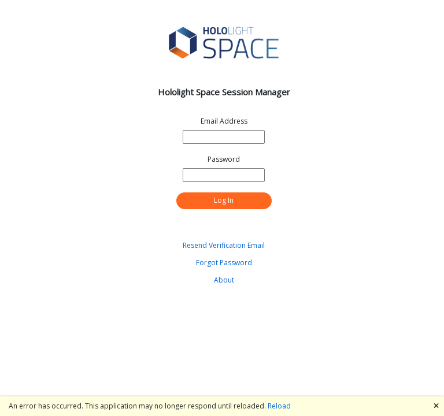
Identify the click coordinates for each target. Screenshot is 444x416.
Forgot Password (224, 263)
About (224, 280)
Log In (224, 200)
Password (224, 159)
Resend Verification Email (224, 245)
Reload (279, 406)
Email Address (224, 121)
